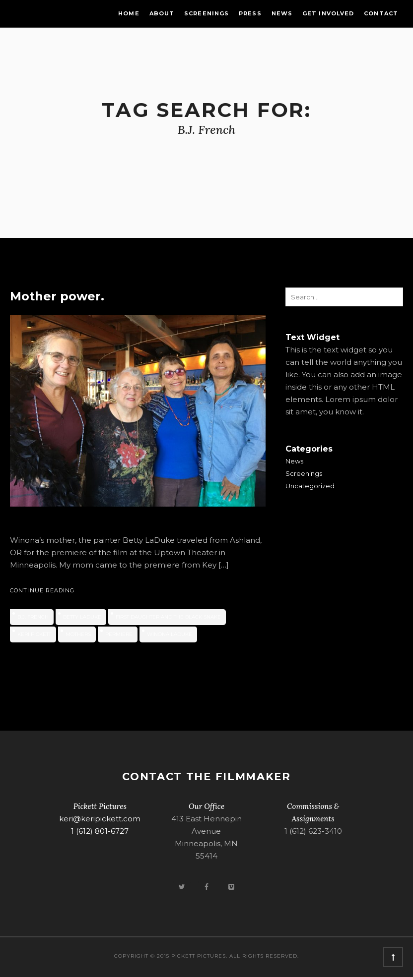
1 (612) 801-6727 (100, 831)
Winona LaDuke (169, 634)
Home (128, 13)
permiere (119, 634)
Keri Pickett (34, 634)
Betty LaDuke (82, 617)
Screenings (206, 13)
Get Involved (328, 13)
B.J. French (33, 617)
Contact (381, 13)
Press (250, 13)
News (282, 13)
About (162, 13)
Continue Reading (42, 590)
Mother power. (57, 296)
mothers (78, 634)
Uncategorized (310, 486)
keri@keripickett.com (99, 818)
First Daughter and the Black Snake (168, 617)
